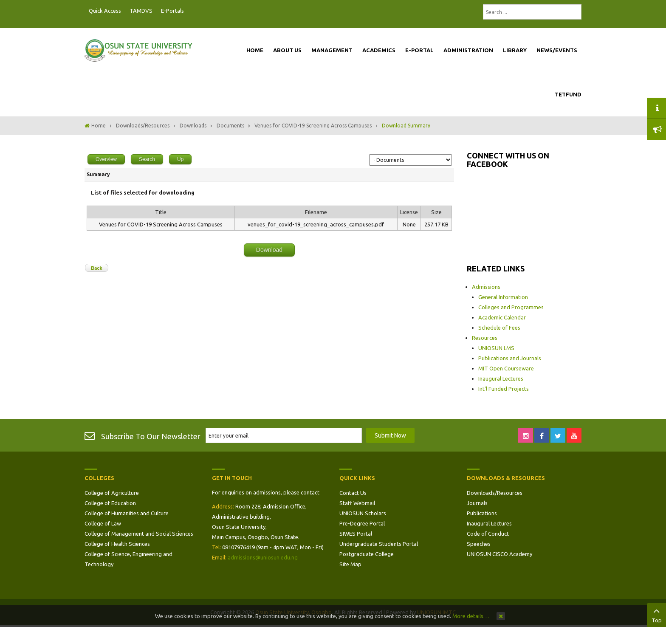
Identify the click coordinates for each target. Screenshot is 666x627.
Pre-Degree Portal (362, 523)
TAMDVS (141, 11)
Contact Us (353, 493)
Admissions (486, 287)
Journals (477, 503)
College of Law (103, 523)
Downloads (193, 125)
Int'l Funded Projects (503, 389)
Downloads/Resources (142, 125)
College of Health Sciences (117, 544)
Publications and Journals (509, 358)
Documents (230, 125)
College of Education (110, 503)
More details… (470, 616)
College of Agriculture (112, 493)
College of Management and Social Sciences (139, 534)
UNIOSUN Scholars (362, 513)
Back (96, 268)
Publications (482, 513)
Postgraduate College (366, 554)
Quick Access (105, 11)
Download (269, 249)
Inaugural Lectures (500, 378)
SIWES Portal (355, 534)
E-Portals (172, 11)
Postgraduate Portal (190, 11)
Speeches (479, 544)
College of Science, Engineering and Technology (128, 559)
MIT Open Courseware (506, 368)
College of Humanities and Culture (127, 513)
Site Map (350, 564)
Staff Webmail (357, 503)
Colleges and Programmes (511, 307)
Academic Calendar (502, 317)
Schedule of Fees (499, 327)
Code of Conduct (488, 534)
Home (98, 125)
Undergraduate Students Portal (378, 544)
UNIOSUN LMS (496, 348)
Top (656, 614)
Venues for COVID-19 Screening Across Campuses (313, 125)
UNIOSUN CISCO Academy (499, 554)
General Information (503, 297)
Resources (484, 338)
